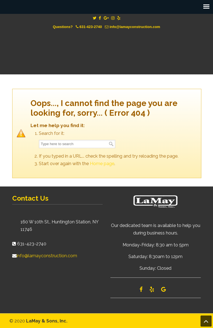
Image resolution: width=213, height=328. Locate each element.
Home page (102, 163)
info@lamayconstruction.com (135, 27)
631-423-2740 (91, 27)
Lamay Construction (106, 47)
